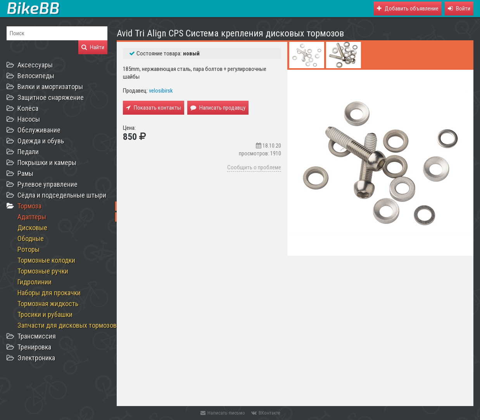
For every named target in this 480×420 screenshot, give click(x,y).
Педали (28, 152)
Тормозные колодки (46, 260)
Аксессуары (35, 65)
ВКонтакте (265, 413)
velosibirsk (161, 90)
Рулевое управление (47, 184)
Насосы (28, 119)
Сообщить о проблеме (254, 167)
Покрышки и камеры (46, 162)
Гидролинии (34, 282)
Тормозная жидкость (47, 304)
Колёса (27, 108)
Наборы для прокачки (49, 293)
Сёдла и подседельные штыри (61, 195)
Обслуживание (38, 130)
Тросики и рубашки (45, 314)
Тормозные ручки (42, 271)
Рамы (25, 173)
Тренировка (34, 347)
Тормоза (29, 206)
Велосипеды (35, 76)
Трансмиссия (36, 336)
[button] (459, 8)
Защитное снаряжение (50, 97)
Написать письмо (222, 413)
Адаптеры (31, 217)
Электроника (36, 358)
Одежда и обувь (40, 141)
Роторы (28, 249)
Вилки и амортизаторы (50, 87)
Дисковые (32, 228)
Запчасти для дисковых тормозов (67, 325)
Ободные (30, 238)
